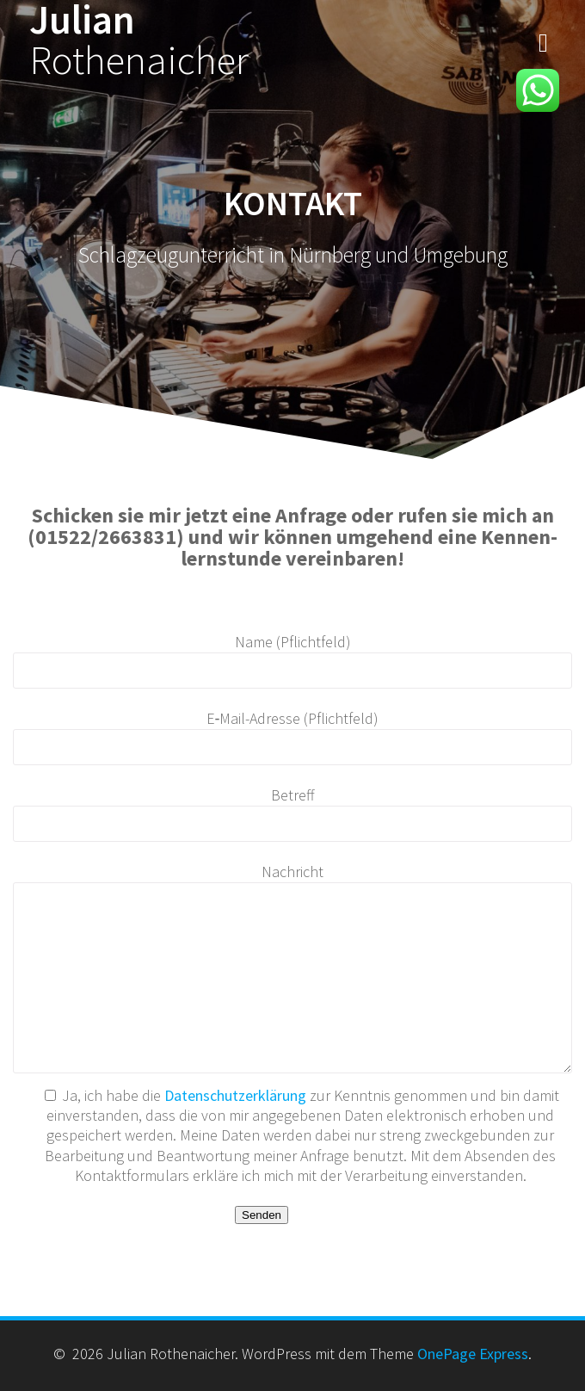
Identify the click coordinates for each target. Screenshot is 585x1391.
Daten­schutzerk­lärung (237, 1095)
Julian (139, 40)
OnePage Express (472, 1353)
